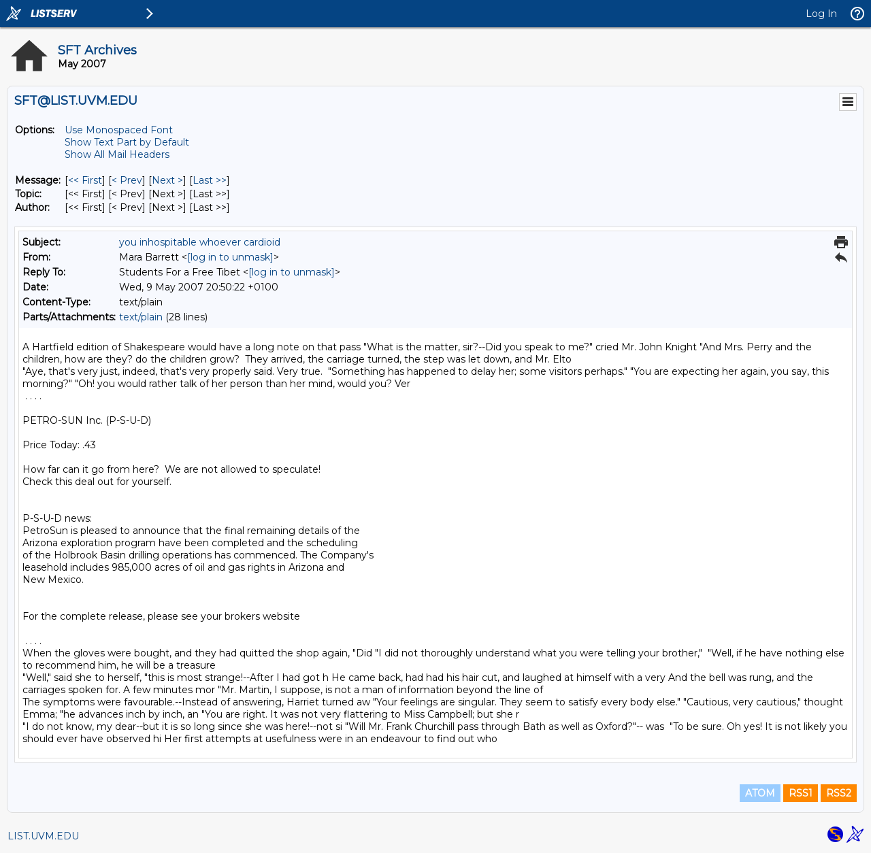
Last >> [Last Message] (210, 180)
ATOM (760, 793)
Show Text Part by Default (127, 142)
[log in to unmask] (230, 257)
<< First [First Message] (85, 180)
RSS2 (838, 793)
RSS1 (800, 793)
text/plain (141, 317)
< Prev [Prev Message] (127, 180)
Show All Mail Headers (117, 154)
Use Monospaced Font (119, 130)
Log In (821, 13)
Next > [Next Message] (167, 180)
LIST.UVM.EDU (43, 836)
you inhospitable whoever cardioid (199, 242)
